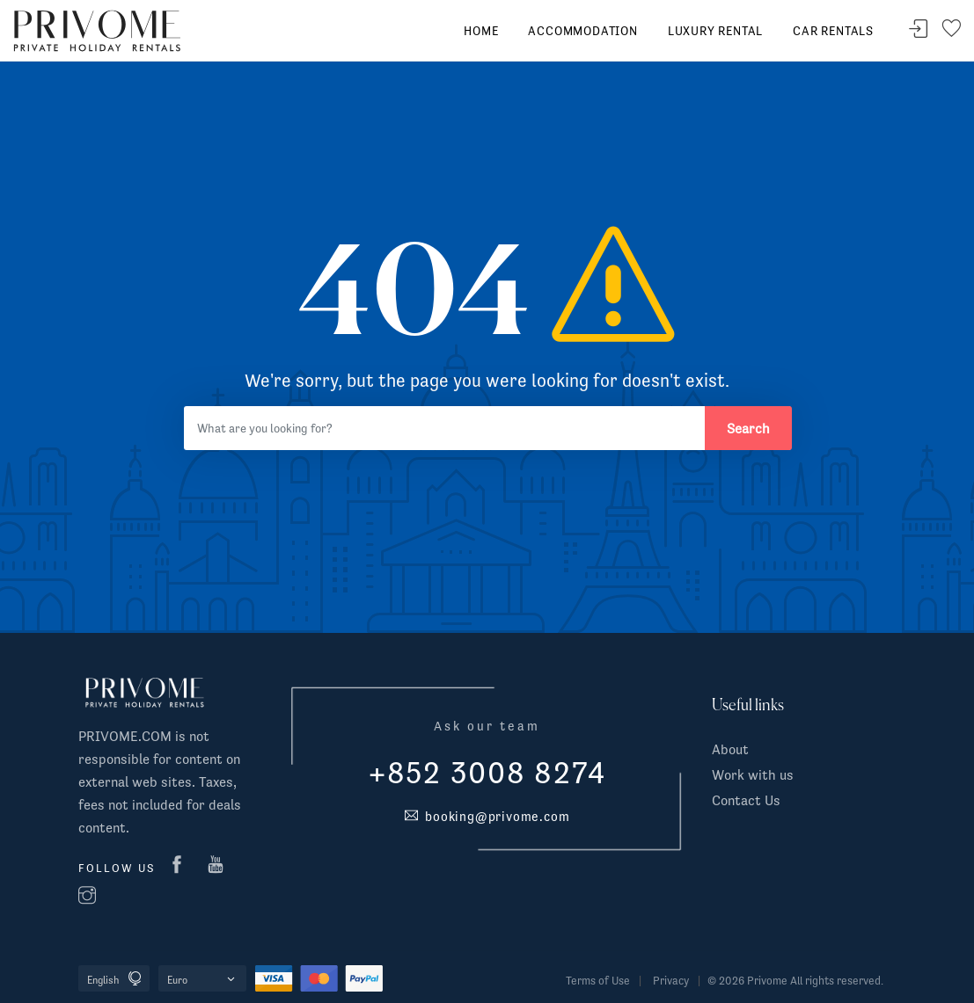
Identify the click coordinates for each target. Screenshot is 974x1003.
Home (481, 31)
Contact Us (746, 800)
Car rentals (833, 31)
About (730, 749)
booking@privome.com (487, 816)
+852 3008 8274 (487, 772)
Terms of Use (598, 980)
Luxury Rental (715, 31)
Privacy (671, 980)
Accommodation (582, 31)
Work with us (753, 774)
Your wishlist (951, 29)
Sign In (918, 29)
